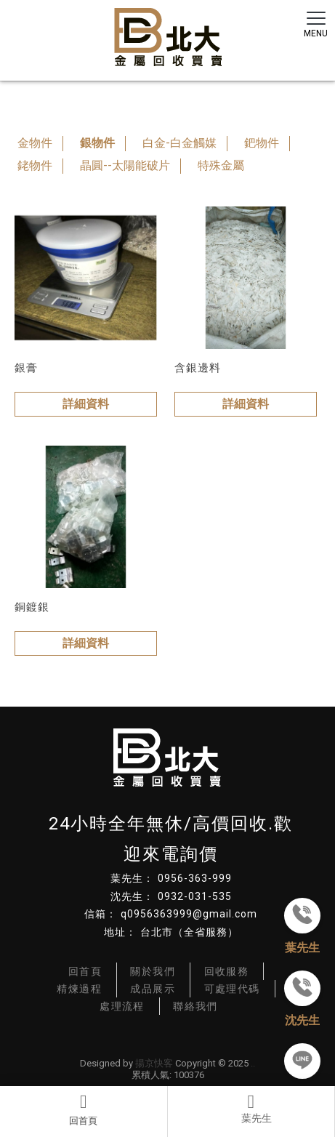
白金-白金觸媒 (179, 143)
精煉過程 (79, 989)
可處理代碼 (232, 989)
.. (253, 1063)
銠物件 (34, 165)
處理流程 (122, 1006)
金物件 (34, 143)
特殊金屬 (221, 165)
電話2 (251, 1109)
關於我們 (152, 971)
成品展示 (152, 989)
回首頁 (84, 1109)
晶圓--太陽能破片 (125, 165)
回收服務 (226, 971)
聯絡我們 (195, 1006)
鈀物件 (261, 143)
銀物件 (97, 143)
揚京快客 (154, 1063)
